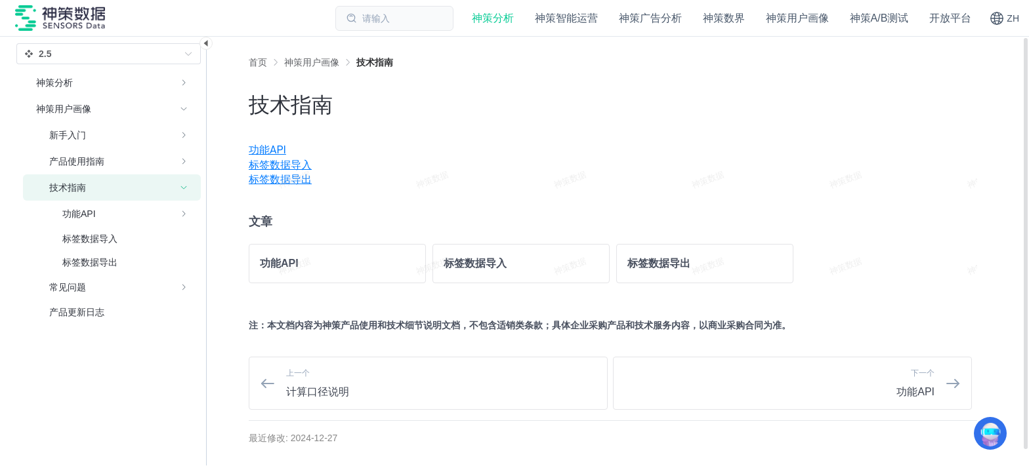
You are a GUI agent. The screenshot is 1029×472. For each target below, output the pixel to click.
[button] (1004, 18)
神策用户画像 (311, 62)
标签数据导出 (280, 179)
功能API (267, 150)
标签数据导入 (280, 165)
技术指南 (374, 62)
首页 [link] (258, 62)
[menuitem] (613, 150)
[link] (311, 62)
